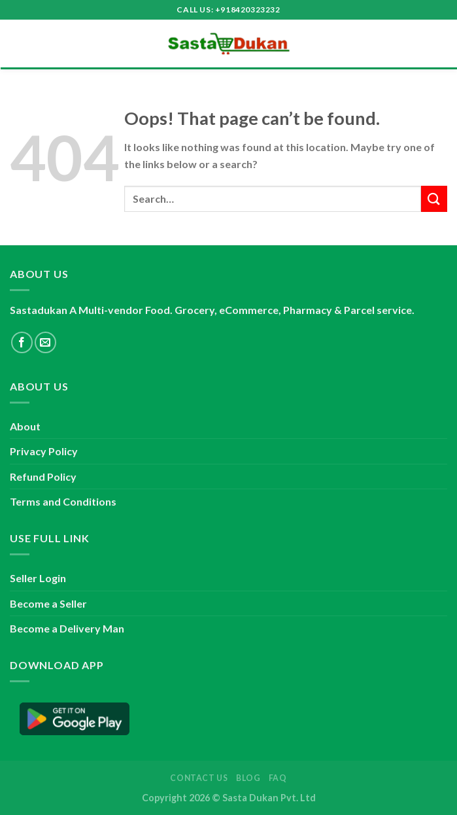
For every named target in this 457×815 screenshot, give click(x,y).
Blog (248, 778)
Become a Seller (48, 603)
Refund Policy (43, 476)
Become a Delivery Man (67, 628)
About (25, 426)
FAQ (278, 778)
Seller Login (38, 578)
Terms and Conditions (63, 501)
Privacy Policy (44, 451)
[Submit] (434, 198)
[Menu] (17, 43)
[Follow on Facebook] (22, 342)
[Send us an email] (45, 342)
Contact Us (199, 778)
